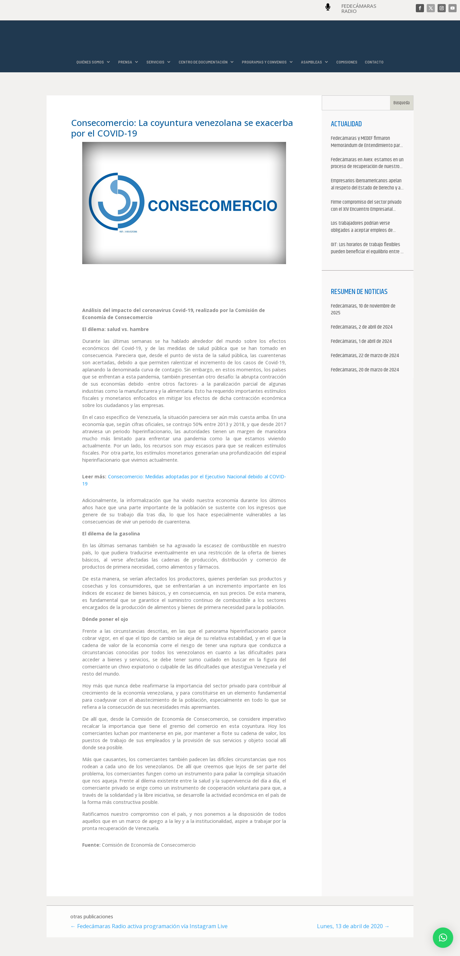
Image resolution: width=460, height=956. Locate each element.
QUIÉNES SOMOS (90, 62)
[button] (443, 937)
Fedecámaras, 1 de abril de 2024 (361, 342)
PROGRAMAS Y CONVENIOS (264, 62)
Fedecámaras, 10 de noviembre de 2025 (363, 310)
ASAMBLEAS (311, 62)
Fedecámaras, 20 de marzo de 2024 (365, 370)
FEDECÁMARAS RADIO (358, 8)
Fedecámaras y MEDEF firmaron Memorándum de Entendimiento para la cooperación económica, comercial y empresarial (367, 142)
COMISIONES (346, 62)
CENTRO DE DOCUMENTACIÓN (203, 62)
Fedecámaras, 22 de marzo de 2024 (365, 356)
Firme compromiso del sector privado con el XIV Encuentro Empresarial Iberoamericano (366, 206)
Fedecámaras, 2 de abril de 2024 (361, 327)
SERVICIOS (155, 62)
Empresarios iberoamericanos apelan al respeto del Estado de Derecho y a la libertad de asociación (366, 185)
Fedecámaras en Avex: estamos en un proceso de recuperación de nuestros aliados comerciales (367, 164)
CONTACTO (374, 62)
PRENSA (125, 62)
